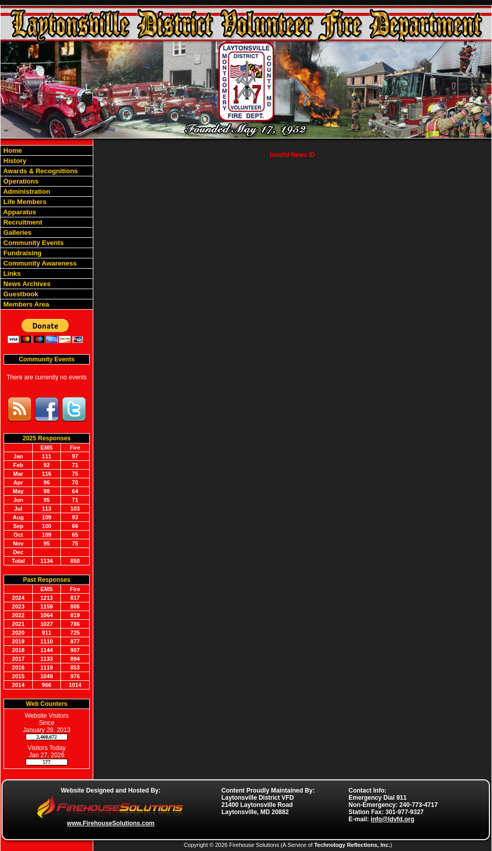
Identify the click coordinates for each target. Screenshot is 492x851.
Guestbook (20, 294)
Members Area (25, 304)
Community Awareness (39, 263)
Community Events (33, 243)
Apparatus (19, 212)
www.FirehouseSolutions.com (111, 823)
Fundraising (22, 253)
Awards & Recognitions (40, 171)
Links (11, 273)
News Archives (26, 284)
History (14, 161)
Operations (20, 181)
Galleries (17, 232)
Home (12, 150)
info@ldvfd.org (392, 819)
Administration (26, 191)
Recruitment (22, 222)
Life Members (24, 202)
